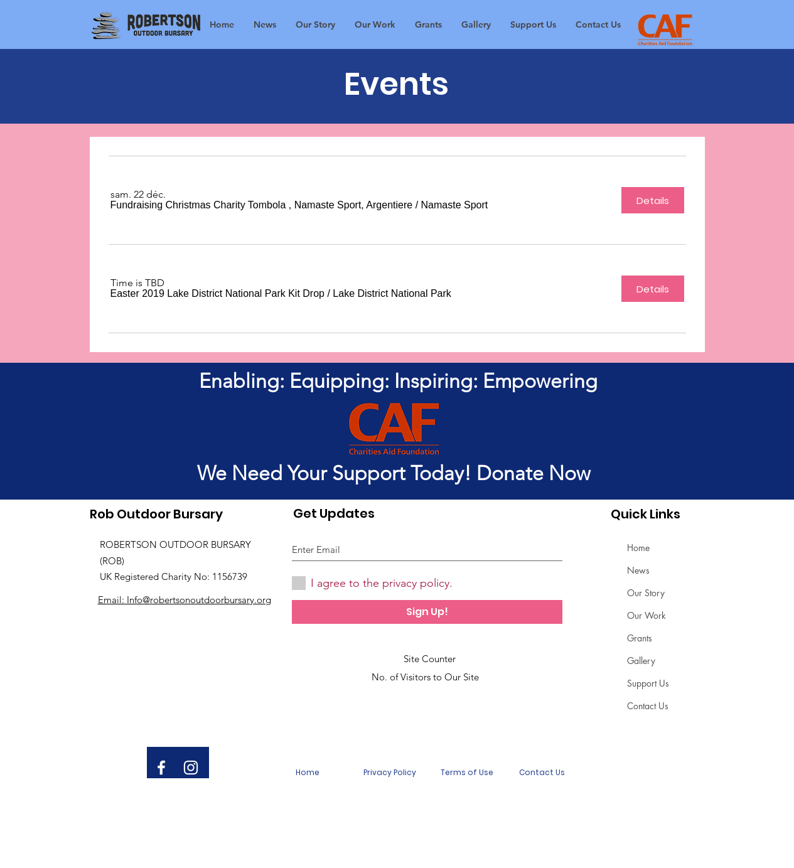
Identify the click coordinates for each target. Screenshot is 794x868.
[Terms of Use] (467, 772)
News (638, 570)
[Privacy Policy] (389, 772)
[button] (261, 205)
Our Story (646, 593)
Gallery (641, 661)
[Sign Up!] (427, 612)
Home (638, 548)
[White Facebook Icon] (161, 767)
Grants (639, 638)
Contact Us (647, 706)
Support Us (648, 683)
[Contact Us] (542, 772)
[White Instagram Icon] (190, 767)
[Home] (308, 772)
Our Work (646, 615)
